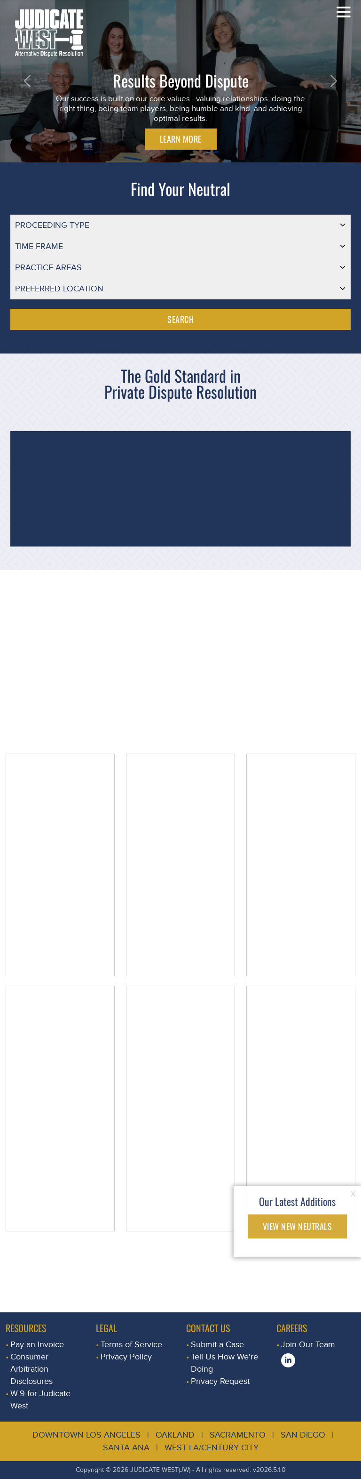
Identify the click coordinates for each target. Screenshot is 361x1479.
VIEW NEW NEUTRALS (297, 1226)
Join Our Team (308, 1345)
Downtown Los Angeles (86, 1435)
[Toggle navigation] (344, 12)
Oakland (175, 1435)
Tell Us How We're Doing (224, 1363)
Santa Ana (126, 1448)
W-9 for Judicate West (40, 1400)
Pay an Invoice (37, 1345)
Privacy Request (220, 1381)
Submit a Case (217, 1345)
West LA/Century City (212, 1448)
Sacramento (238, 1435)
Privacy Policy (126, 1357)
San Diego (303, 1435)
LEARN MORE (181, 139)
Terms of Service (131, 1345)
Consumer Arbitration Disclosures (31, 1369)
